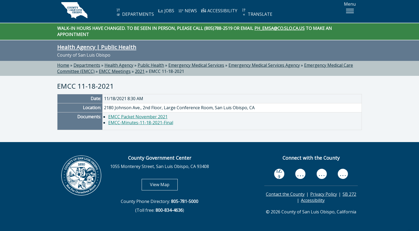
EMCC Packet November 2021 (138, 117)
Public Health (151, 65)
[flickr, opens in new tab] (321, 174)
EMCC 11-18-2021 (166, 71)
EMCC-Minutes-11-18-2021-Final (140, 123)
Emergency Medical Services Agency (264, 65)
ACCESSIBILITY (219, 10)
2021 (140, 71)
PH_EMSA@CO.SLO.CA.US (279, 28)
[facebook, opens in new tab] (279, 173)
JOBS (166, 10)
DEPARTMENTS (135, 12)
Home (63, 65)
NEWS (187, 10)
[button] (349, 11)
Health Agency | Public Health (96, 47)
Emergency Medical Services (196, 65)
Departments (86, 65)
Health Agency (118, 65)
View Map (164, 184)
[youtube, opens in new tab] (300, 174)
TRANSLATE (256, 12)
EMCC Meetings (115, 71)
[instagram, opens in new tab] (343, 174)
